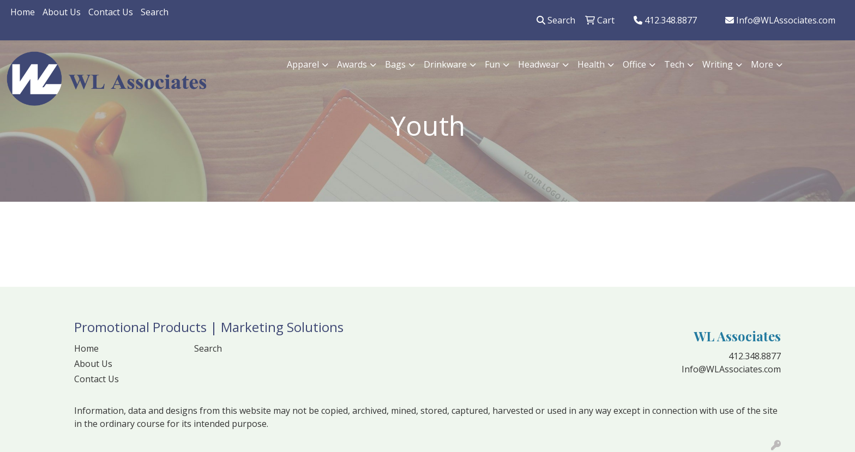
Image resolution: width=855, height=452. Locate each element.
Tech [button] (674, 64)
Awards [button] (352, 64)
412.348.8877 (665, 20)
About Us (62, 12)
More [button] (762, 64)
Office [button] (634, 64)
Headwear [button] (538, 64)
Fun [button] (492, 64)
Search (154, 12)
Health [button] (591, 64)
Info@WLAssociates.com (780, 20)
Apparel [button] (303, 64)
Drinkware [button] (445, 64)
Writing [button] (717, 64)
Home (22, 12)
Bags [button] (395, 64)
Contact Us (110, 12)
